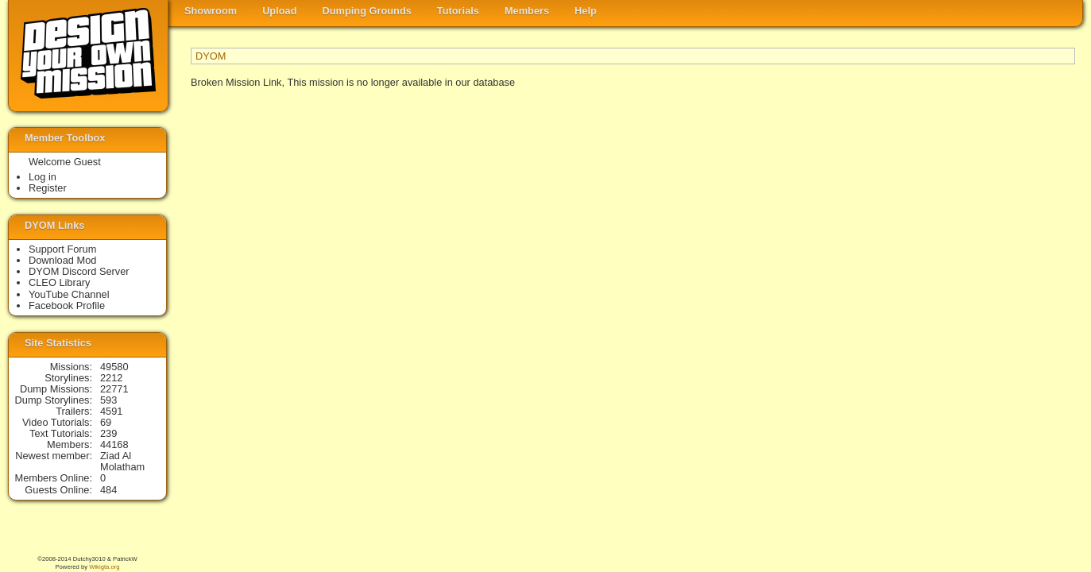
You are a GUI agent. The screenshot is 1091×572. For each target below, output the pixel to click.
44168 (114, 444)
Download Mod (62, 260)
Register (48, 188)
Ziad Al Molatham (122, 461)
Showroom (210, 11)
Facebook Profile (67, 305)
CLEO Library (60, 282)
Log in (42, 177)
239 (108, 433)
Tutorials (458, 11)
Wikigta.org (104, 566)
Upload (279, 11)
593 (108, 400)
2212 (111, 378)
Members (527, 11)
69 (105, 422)
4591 (111, 411)
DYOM (210, 56)
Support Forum (62, 249)
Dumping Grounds (367, 11)
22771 (114, 389)
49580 (114, 367)
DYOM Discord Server (79, 271)
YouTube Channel (69, 294)
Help (586, 11)
